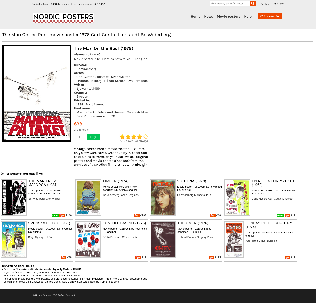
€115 (215, 257)
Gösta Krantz (129, 237)
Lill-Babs (49, 237)
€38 (66, 257)
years (77, 275)
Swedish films (137, 112)
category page (138, 278)
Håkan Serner (114, 81)
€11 (290, 257)
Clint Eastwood (34, 281)
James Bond (52, 281)
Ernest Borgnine (268, 240)
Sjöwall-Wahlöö (88, 89)
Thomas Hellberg (89, 81)
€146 (65, 215)
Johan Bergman (129, 195)
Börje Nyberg (260, 198)
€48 (215, 215)
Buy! (93, 137)
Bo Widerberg (86, 69)
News (208, 16)
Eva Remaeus (137, 81)
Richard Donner (186, 237)
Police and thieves (111, 112)
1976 (112, 116)
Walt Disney (69, 281)
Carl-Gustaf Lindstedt (92, 77)
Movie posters (228, 16)
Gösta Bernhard (112, 237)
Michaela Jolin (202, 195)
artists (54, 275)
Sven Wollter (120, 77)
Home (195, 16)
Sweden (82, 96)
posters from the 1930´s (104, 281)
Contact (265, 3)
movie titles (65, 275)
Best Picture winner (91, 116)
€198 (140, 215)
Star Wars (83, 281)
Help (248, 16)
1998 (79, 104)
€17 (290, 215)
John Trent (251, 240)
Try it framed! (95, 104)
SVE (282, 3)
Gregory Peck (205, 237)
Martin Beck (85, 112)
